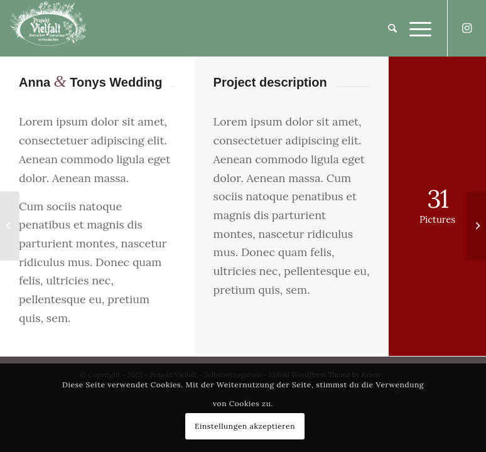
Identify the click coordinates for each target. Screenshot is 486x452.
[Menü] (414, 28)
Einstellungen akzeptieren (245, 426)
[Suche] (386, 28)
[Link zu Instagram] (467, 28)
